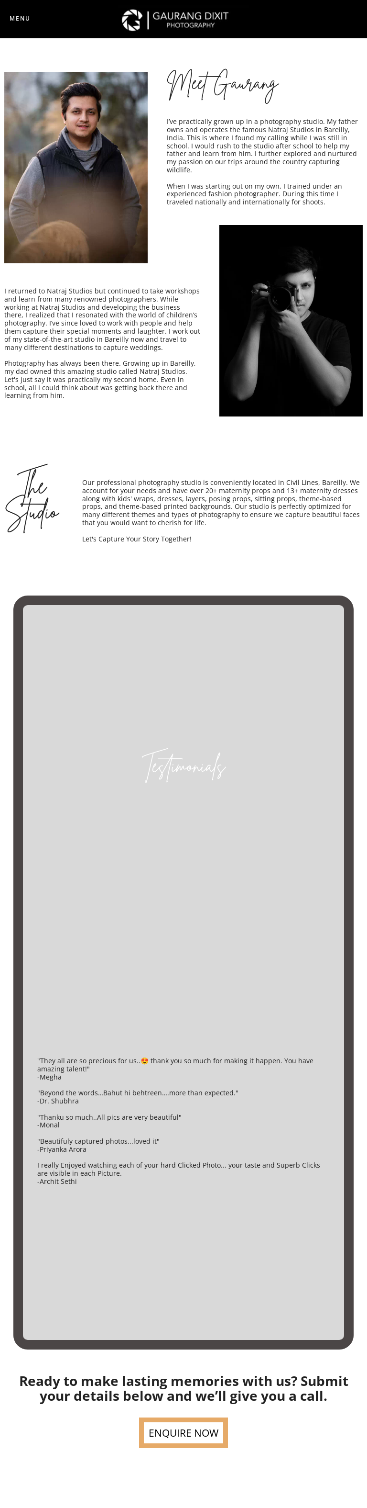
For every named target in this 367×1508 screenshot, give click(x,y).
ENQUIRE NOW (183, 1433)
